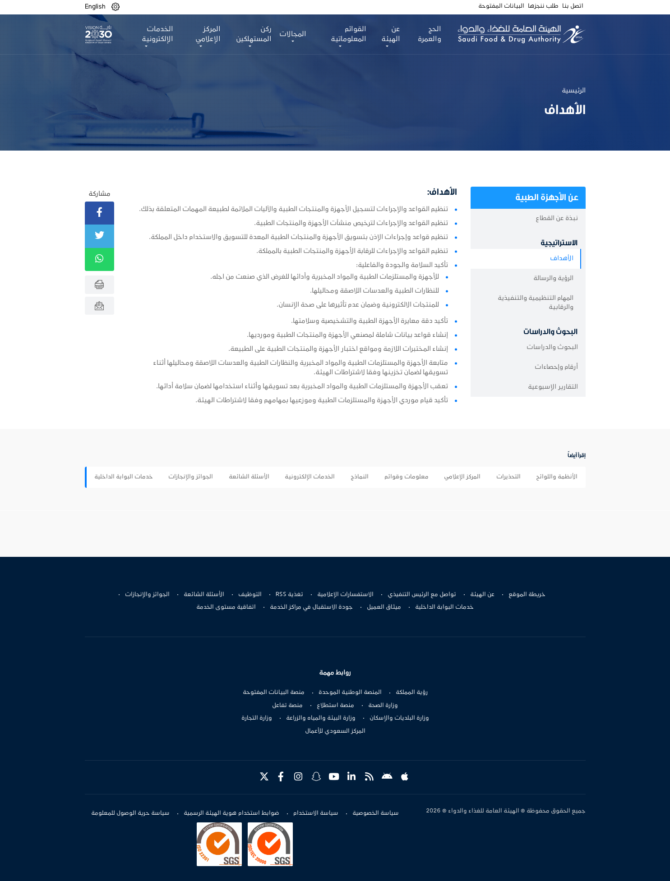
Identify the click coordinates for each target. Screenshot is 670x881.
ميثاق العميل (384, 607)
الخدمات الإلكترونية (310, 477)
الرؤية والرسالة (553, 278)
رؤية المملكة (412, 692)
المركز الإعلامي (462, 477)
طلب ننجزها (543, 6)
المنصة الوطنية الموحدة (350, 692)
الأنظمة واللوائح (557, 477)
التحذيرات (508, 477)
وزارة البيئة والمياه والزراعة (321, 718)
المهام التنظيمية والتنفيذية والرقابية (535, 302)
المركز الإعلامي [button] (208, 34)
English (95, 7)
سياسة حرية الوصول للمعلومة (130, 813)
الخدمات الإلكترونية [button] (157, 34)
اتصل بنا (572, 6)
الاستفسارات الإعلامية (345, 594)
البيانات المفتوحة (501, 6)
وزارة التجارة (256, 718)
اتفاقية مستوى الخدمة (226, 607)
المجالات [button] (292, 34)
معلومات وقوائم (406, 477)
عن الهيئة (482, 594)
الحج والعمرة (429, 34)
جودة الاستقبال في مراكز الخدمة (311, 607)
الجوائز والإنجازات (190, 477)
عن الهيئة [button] (390, 34)
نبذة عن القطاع (557, 218)
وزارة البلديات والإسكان (399, 718)
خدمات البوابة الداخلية (123, 477)
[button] (115, 7)
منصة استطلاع (335, 705)
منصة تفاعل (287, 705)
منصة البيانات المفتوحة (274, 692)
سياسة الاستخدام (315, 813)
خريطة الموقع (526, 594)
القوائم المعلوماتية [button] (348, 34)
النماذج (360, 477)
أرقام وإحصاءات (556, 367)
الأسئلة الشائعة (249, 477)
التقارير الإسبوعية (553, 387)
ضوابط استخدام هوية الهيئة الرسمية (231, 813)
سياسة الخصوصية (375, 813)
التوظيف (250, 594)
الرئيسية (574, 90)
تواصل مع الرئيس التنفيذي (422, 594)
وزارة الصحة (383, 705)
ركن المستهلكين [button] (254, 34)
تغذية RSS (289, 594)
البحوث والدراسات (552, 347)
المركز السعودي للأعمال (335, 731)
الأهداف (561, 259)
